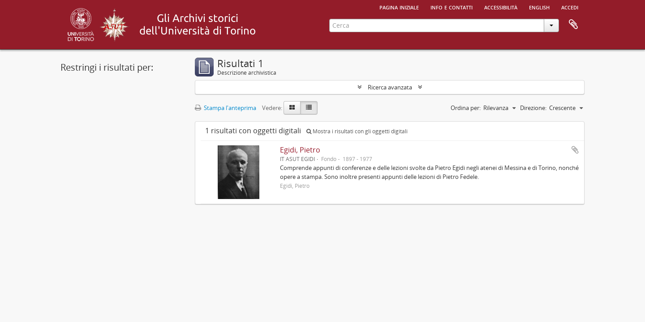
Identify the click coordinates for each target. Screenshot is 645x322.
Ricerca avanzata (389, 87)
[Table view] (309, 107)
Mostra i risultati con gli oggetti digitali (357, 131)
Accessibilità (500, 7)
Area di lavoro (573, 24)
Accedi (569, 7)
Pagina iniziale (399, 7)
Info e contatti (451, 7)
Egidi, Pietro (300, 150)
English (539, 7)
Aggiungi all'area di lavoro (575, 149)
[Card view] (292, 107)
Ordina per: (466, 108)
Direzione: (533, 108)
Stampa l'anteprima (225, 108)
